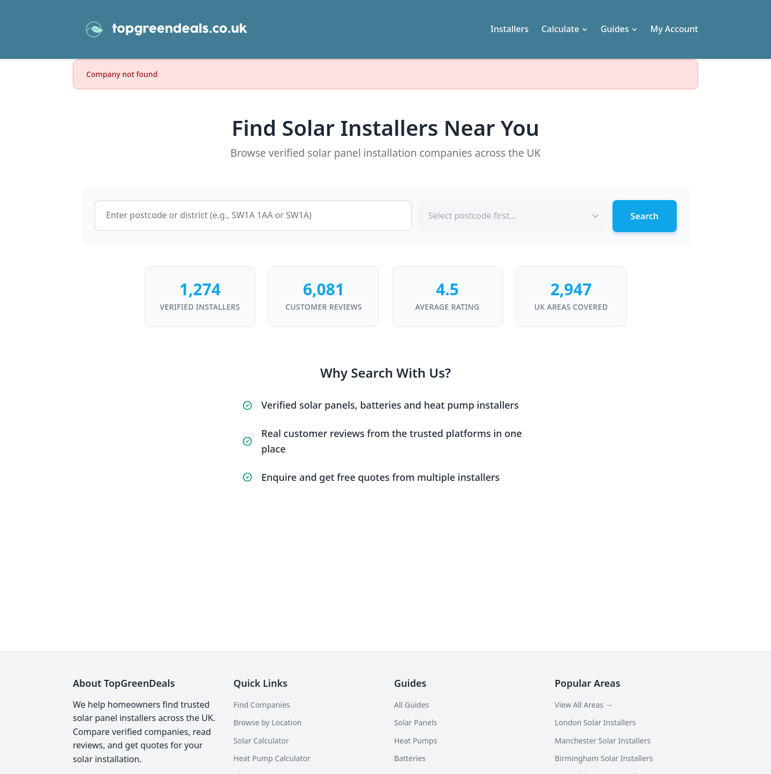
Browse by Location (267, 722)
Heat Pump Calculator (272, 758)
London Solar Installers (595, 722)
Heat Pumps (415, 740)
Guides (619, 29)
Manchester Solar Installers (603, 740)
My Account (674, 29)
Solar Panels (415, 722)
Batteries (410, 758)
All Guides (411, 705)
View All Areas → (584, 705)
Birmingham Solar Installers (604, 758)
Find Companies (261, 705)
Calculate (564, 29)
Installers (509, 29)
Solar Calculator (261, 740)
